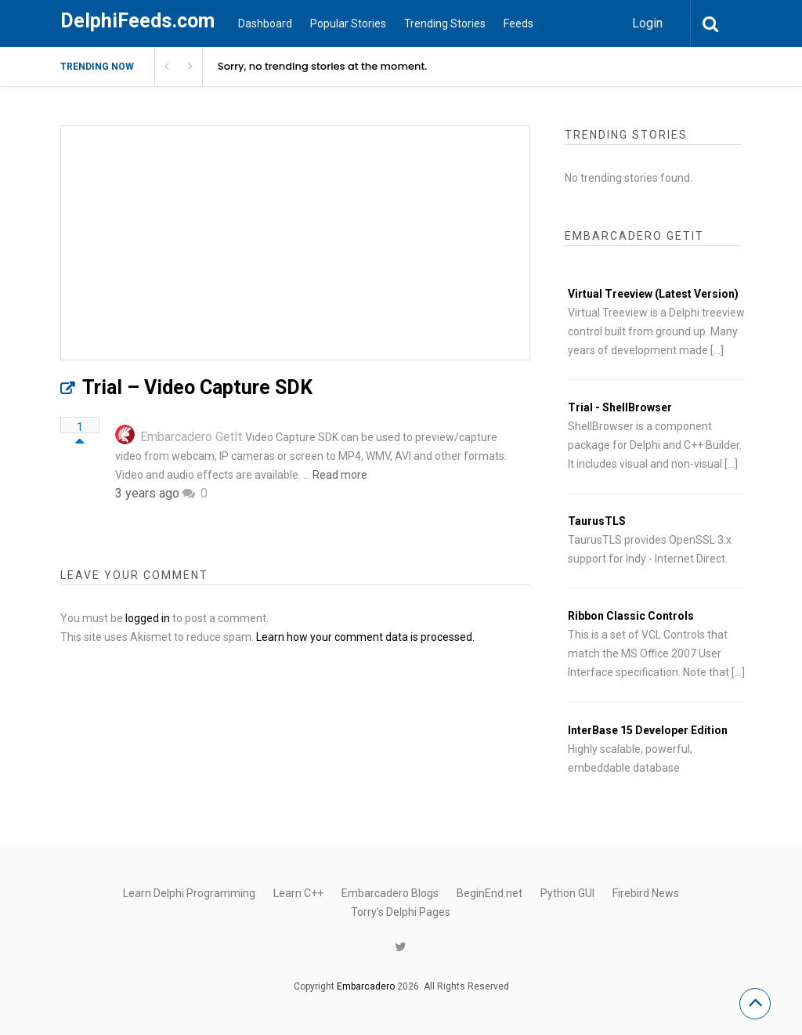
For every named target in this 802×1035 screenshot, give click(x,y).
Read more (339, 475)
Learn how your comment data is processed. (365, 637)
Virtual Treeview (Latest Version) (653, 294)
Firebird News (645, 893)
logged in (147, 618)
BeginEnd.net (489, 893)
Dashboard (265, 23)
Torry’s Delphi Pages (400, 912)
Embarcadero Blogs (390, 893)
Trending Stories (445, 23)
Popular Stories (348, 23)
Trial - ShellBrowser (620, 407)
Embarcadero (366, 986)
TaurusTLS (597, 521)
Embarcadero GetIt (191, 436)
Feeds (518, 23)
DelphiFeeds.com (137, 20)
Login (647, 23)
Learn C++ (298, 893)
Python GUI (567, 893)
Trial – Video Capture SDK (197, 387)
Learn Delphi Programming (189, 893)
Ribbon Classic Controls (631, 616)
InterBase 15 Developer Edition (648, 730)
